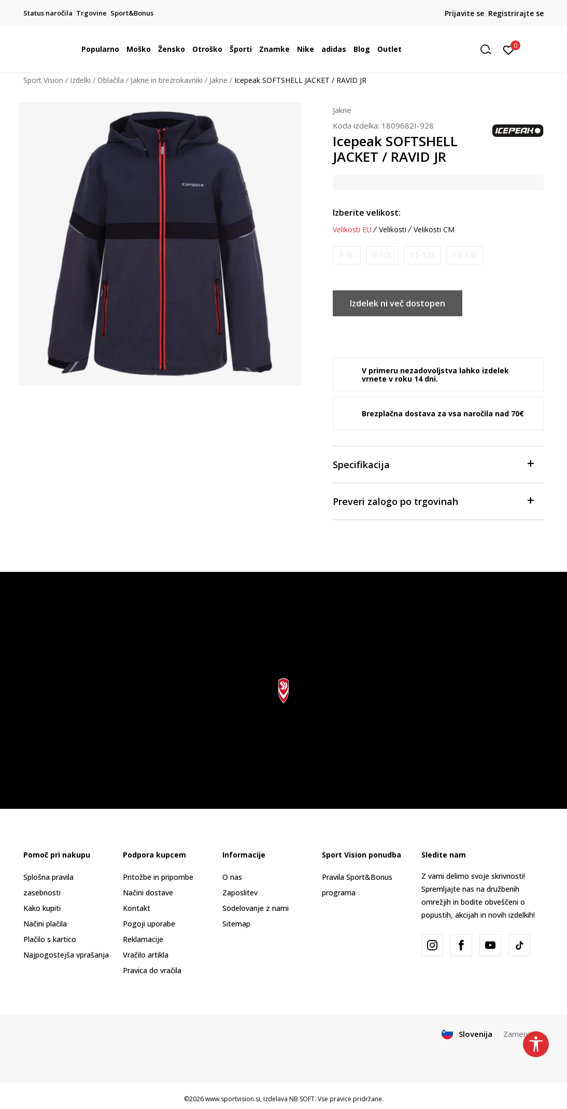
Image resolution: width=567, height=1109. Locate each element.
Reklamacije (143, 939)
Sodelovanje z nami (255, 908)
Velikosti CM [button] (434, 230)
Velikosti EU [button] (352, 230)
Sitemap (236, 924)
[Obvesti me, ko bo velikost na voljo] (347, 255)
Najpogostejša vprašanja (66, 955)
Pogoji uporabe (149, 924)
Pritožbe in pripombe (158, 877)
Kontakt (136, 908)
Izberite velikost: (367, 212)
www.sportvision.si (232, 1098)
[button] (489, 49)
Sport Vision (43, 80)
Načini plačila (45, 924)
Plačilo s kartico (49, 939)
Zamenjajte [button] (523, 1034)
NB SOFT (302, 1098)
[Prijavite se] (508, 49)
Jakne (218, 80)
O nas (232, 877)
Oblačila (110, 80)
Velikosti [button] (392, 230)
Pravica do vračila (152, 970)
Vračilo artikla (145, 955)
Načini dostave (148, 892)
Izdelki (80, 80)
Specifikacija (433, 464)
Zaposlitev (240, 892)
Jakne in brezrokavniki (167, 80)
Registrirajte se (516, 13)
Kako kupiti (42, 908)
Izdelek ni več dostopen (397, 303)
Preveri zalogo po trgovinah (433, 501)
